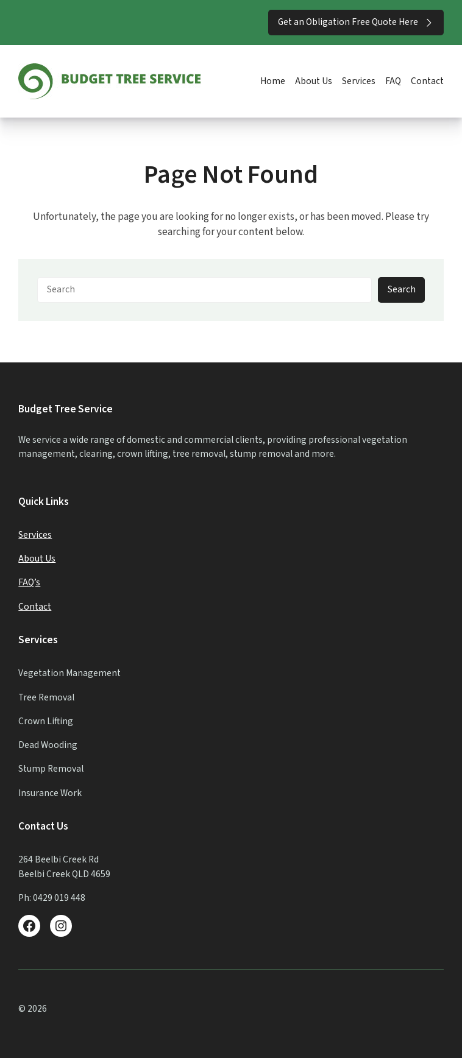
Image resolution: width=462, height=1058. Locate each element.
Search (402, 289)
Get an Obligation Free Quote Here (356, 22)
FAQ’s (29, 582)
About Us (36, 558)
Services (35, 534)
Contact (34, 606)
